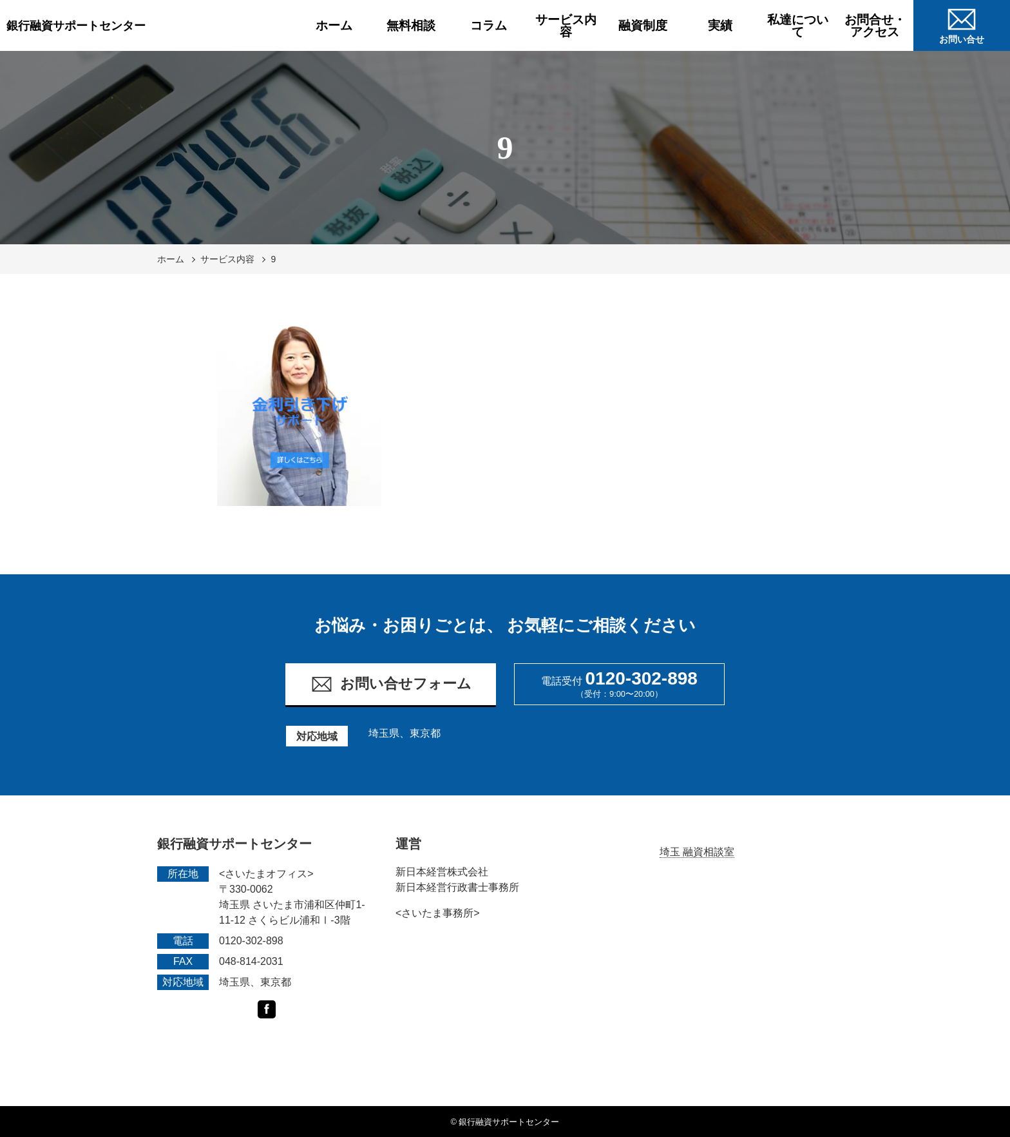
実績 (720, 25)
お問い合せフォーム (391, 684)
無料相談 (410, 25)
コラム (488, 25)
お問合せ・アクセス (875, 26)
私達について (797, 26)
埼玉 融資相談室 (697, 851)
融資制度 (642, 25)
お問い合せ (961, 23)
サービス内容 (565, 26)
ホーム (334, 25)
